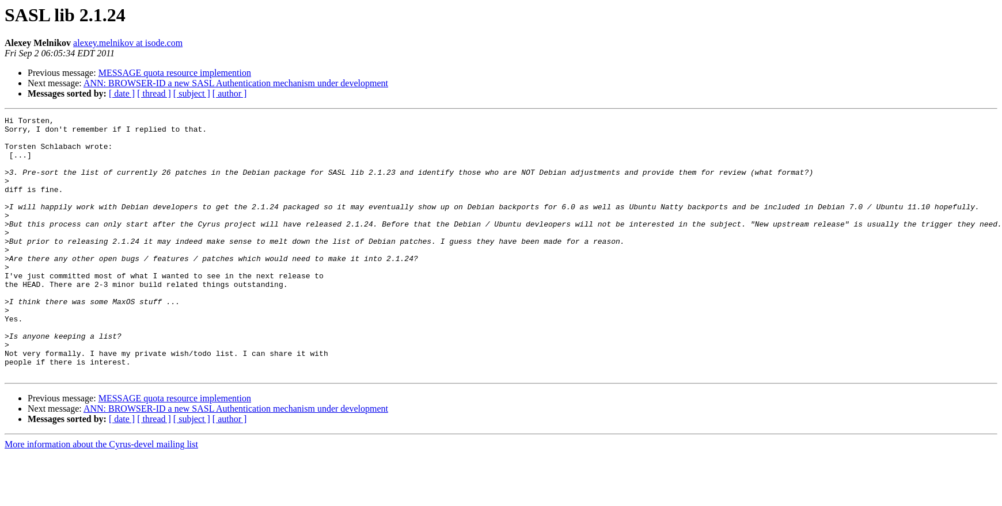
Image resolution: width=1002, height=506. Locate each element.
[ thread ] (154, 93)
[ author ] (229, 93)
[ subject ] (191, 93)
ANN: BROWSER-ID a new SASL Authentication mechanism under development (236, 83)
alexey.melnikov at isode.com (128, 43)
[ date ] (122, 93)
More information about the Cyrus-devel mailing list (101, 496)
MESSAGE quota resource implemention (174, 73)
